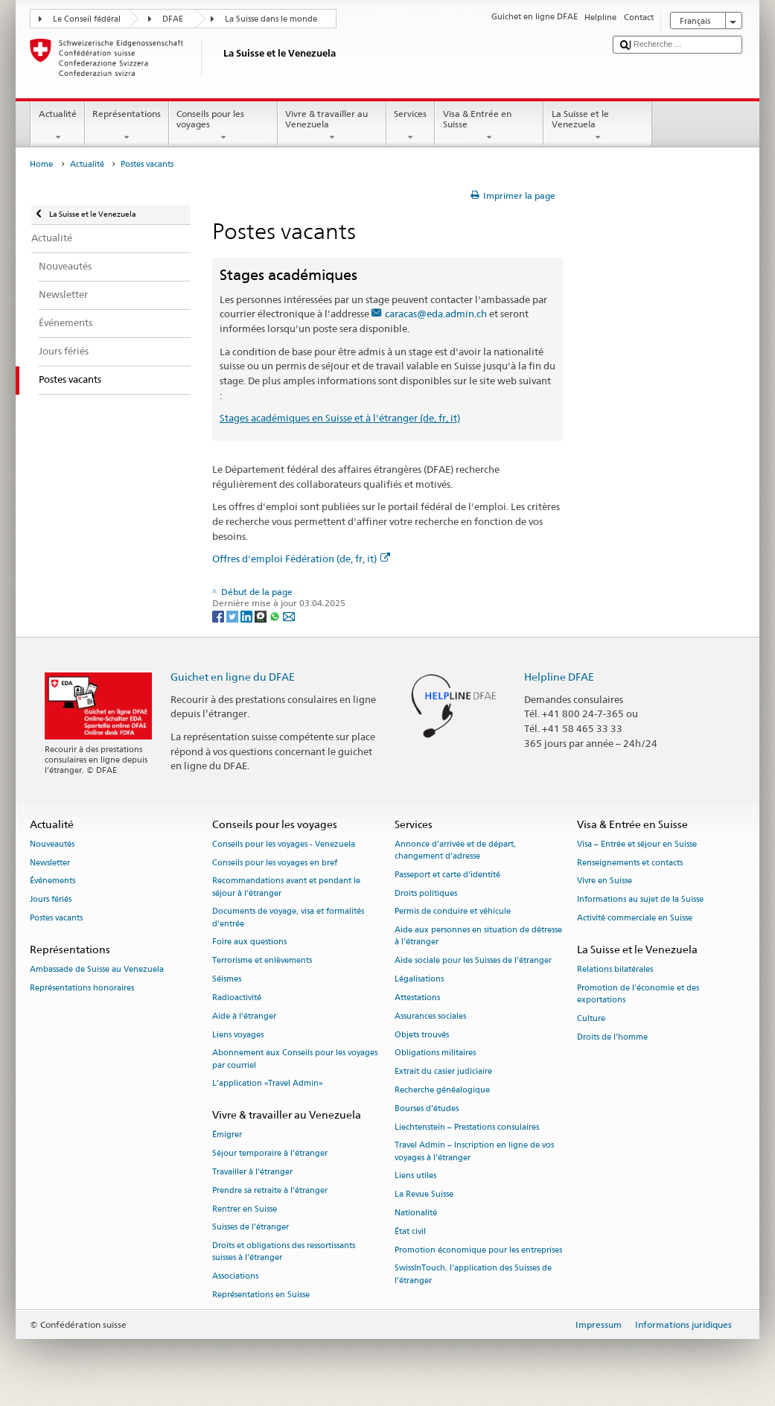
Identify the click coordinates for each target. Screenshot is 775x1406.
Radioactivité (236, 997)
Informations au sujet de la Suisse (640, 900)
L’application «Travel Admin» (267, 1084)
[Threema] (262, 615)
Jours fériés (50, 900)
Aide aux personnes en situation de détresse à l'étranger (478, 936)
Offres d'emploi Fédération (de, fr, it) (301, 558)
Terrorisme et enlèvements (262, 961)
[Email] (289, 615)
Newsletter (50, 863)
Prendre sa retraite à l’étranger (270, 1190)
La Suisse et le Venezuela (597, 126)
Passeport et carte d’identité (447, 874)
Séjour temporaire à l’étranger (270, 1154)
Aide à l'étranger (244, 1016)
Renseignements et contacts (630, 863)
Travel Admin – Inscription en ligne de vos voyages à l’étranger (474, 1151)
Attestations (417, 997)
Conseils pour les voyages (223, 126)
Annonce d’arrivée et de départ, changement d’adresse (455, 850)
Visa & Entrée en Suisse (489, 126)
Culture (591, 1018)
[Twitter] (233, 615)
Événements (52, 881)
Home (41, 164)
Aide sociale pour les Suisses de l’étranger (473, 961)
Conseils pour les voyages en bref (274, 863)
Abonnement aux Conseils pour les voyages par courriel (294, 1059)
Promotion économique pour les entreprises (478, 1250)
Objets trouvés (422, 1035)
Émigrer (227, 1135)
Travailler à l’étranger (252, 1172)
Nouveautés (52, 844)
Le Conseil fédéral (87, 19)
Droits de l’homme (612, 1037)
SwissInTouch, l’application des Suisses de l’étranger (473, 1274)
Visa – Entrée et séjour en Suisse (637, 844)
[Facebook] (219, 615)
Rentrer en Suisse (244, 1209)
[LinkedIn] (247, 615)
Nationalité (416, 1213)
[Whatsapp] (276, 615)
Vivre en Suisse (604, 881)
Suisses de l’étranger (250, 1227)
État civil (410, 1231)
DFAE (172, 19)
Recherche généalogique (442, 1090)
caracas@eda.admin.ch (436, 313)
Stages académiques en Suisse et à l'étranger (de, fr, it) (340, 418)
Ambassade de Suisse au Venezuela (97, 970)
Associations (235, 1277)
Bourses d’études (427, 1108)
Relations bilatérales (615, 970)
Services (410, 126)
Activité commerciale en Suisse (634, 918)
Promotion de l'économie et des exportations (638, 994)
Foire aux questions (249, 942)
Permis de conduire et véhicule (453, 912)
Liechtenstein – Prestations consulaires (467, 1127)
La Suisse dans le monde (271, 19)
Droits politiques (426, 893)
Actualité (57, 126)
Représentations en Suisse (261, 1295)
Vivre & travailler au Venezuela (332, 126)
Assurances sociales (430, 1016)
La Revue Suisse (424, 1195)
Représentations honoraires (82, 988)
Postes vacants (56, 918)
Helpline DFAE (559, 676)
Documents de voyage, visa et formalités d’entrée (288, 918)
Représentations (127, 126)
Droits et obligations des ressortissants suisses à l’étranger (283, 1252)
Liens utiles (415, 1176)
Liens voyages (238, 1035)
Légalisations (419, 979)
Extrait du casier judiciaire (443, 1072)
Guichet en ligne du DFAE (232, 676)
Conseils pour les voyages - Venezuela (283, 844)
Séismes (226, 979)
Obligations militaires (435, 1053)
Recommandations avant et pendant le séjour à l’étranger (286, 887)
